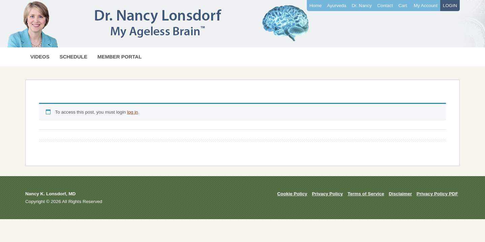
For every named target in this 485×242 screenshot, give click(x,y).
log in (132, 112)
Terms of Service (366, 193)
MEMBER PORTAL (119, 56)
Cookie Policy (292, 193)
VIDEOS (40, 56)
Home (316, 5)
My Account (425, 5)
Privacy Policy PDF (437, 193)
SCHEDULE (74, 56)
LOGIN (450, 5)
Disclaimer (400, 193)
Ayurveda (336, 5)
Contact (385, 5)
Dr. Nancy (362, 5)
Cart (402, 5)
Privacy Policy (327, 193)
